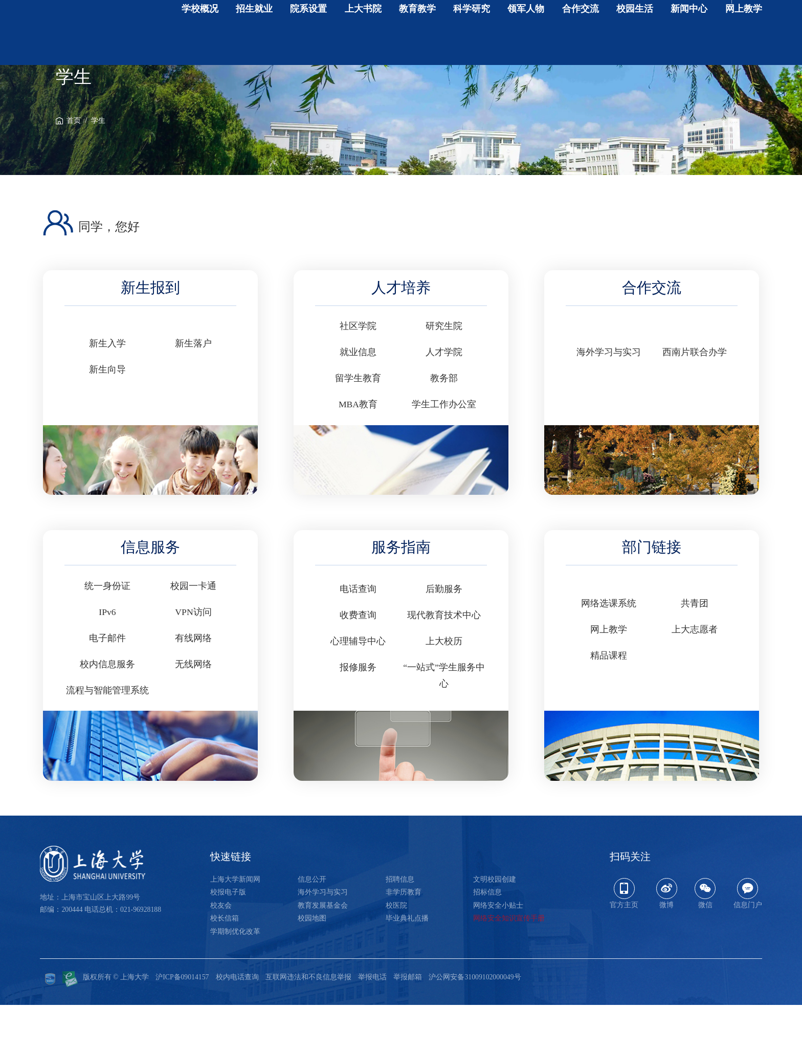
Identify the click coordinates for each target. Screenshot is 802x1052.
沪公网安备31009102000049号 (475, 1024)
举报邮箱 (407, 1024)
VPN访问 (193, 659)
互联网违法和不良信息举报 (308, 1024)
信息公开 (312, 926)
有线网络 (193, 685)
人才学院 (444, 399)
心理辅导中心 (358, 688)
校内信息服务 (107, 711)
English (686, 15)
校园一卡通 (193, 633)
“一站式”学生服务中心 (444, 722)
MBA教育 (358, 451)
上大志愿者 (695, 676)
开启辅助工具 (732, 15)
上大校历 (444, 688)
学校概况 (200, 34)
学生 (98, 167)
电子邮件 (107, 685)
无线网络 (193, 711)
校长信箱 (224, 965)
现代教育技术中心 (444, 662)
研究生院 (444, 373)
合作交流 (580, 34)
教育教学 (417, 34)
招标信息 (487, 939)
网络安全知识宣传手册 (509, 965)
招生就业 (254, 34)
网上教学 (743, 34)
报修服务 (358, 714)
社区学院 (358, 373)
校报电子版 (228, 939)
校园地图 (312, 965)
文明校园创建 (494, 926)
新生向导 (107, 416)
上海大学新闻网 (235, 926)
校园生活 (634, 34)
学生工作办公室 (444, 451)
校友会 (221, 952)
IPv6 (107, 659)
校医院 (396, 952)
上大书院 (363, 34)
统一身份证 (107, 633)
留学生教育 (358, 425)
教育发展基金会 (323, 952)
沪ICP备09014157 (182, 1024)
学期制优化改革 (235, 978)
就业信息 (358, 399)
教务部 (444, 425)
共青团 (694, 650)
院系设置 (308, 34)
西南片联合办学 (694, 399)
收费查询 (358, 662)
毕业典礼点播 (407, 965)
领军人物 (525, 34)
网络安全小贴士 (498, 952)
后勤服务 (444, 636)
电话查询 (358, 636)
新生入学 (107, 390)
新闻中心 (689, 34)
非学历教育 (403, 939)
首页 (73, 167)
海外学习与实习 (608, 399)
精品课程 (608, 702)
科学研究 (471, 34)
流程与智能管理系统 (107, 737)
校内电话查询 (237, 1024)
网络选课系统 (608, 650)
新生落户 (193, 390)
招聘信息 (400, 926)
